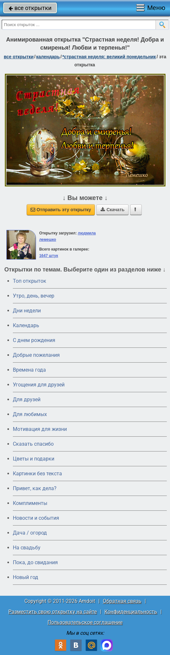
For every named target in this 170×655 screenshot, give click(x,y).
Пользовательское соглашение (85, 622)
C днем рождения (34, 340)
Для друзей (26, 399)
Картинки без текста (37, 473)
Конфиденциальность (130, 612)
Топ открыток (29, 281)
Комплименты (30, 503)
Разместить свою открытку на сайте (52, 612)
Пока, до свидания (35, 562)
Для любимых (30, 414)
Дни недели (27, 311)
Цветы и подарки (33, 459)
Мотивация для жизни (40, 429)
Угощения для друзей (39, 385)
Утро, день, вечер (33, 296)
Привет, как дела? (35, 488)
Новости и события (36, 518)
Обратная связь (122, 601)
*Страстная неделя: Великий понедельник (109, 56)
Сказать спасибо (33, 444)
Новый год (25, 577)
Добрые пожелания (36, 355)
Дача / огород (30, 533)
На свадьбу (26, 548)
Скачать (112, 209)
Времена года (29, 370)
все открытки (30, 8)
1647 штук (48, 255)
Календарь (48, 56)
